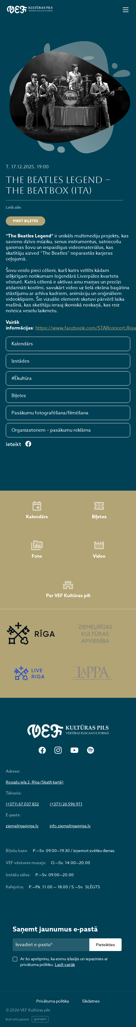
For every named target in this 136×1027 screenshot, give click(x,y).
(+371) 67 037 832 (22, 804)
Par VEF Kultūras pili (68, 589)
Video (99, 550)
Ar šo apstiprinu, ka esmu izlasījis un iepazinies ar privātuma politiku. (64, 961)
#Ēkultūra (22, 378)
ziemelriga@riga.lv (22, 825)
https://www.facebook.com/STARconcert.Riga (85, 328)
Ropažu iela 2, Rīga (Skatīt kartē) (34, 782)
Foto (37, 550)
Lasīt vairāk (65, 964)
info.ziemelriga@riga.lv (70, 825)
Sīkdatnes (91, 1001)
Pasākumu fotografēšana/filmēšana (50, 412)
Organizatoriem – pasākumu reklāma (51, 430)
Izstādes (20, 361)
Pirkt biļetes (25, 220)
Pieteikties (105, 944)
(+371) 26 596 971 (66, 804)
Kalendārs (22, 343)
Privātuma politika (52, 1001)
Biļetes (19, 395)
